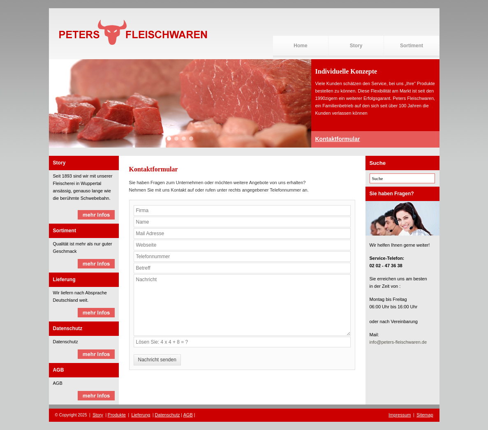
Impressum (400, 414)
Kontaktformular (337, 139)
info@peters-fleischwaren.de (398, 342)
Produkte (117, 414)
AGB (188, 414)
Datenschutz (167, 414)
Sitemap (424, 414)
